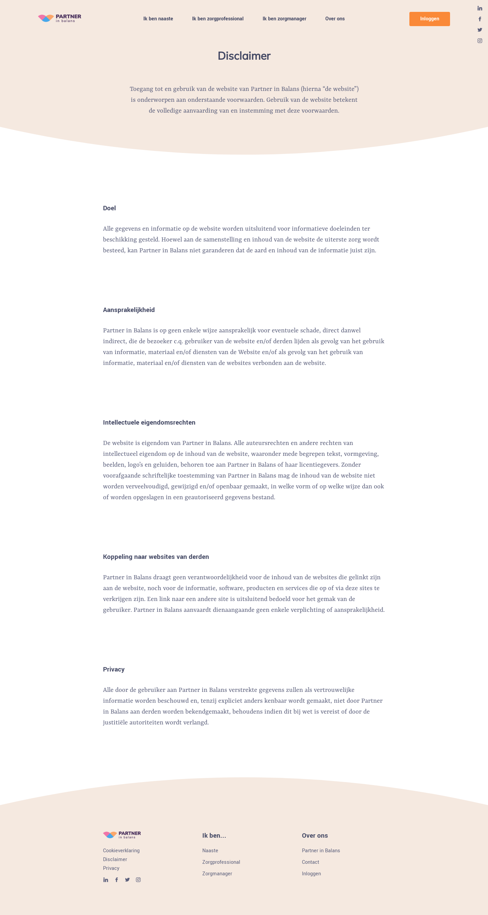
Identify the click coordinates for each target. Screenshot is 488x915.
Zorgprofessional (221, 862)
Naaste (210, 851)
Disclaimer (115, 860)
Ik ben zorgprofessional (218, 19)
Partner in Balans (321, 851)
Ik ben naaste (158, 19)
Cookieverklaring (121, 851)
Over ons (335, 19)
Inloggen (429, 18)
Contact (310, 862)
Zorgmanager (217, 874)
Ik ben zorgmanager (284, 19)
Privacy (111, 868)
